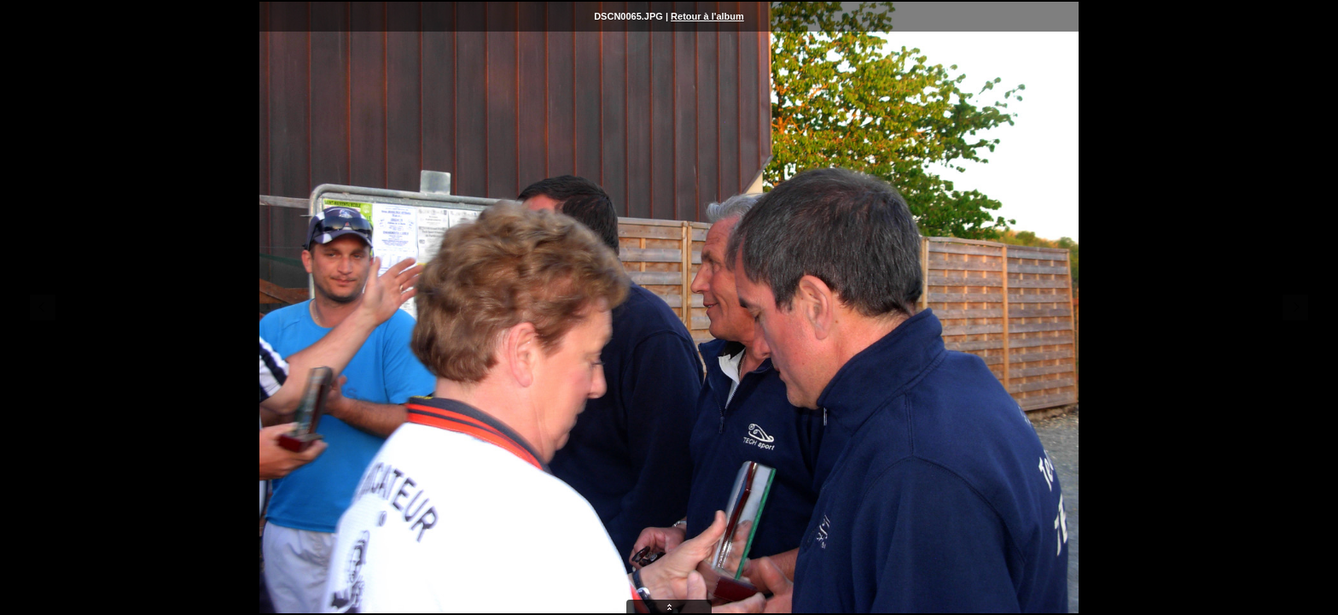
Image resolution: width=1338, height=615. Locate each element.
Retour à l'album (707, 16)
